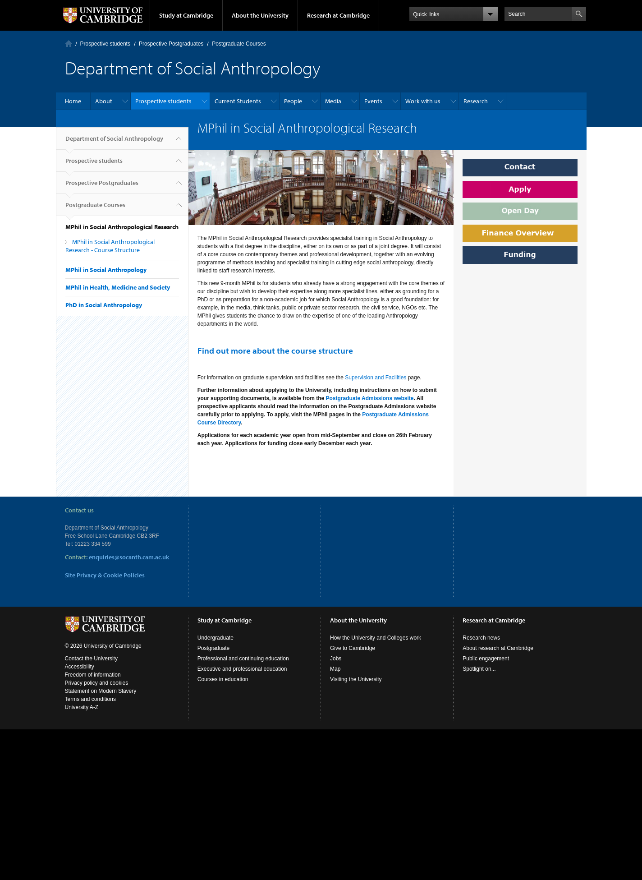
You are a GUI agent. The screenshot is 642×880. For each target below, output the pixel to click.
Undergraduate (215, 638)
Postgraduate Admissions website (369, 398)
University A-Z (82, 707)
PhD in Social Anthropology (103, 305)
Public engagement (486, 658)
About (103, 101)
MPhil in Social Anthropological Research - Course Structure (110, 246)
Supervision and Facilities (375, 377)
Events (373, 101)
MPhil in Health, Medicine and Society (117, 287)
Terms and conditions (90, 699)
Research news (481, 638)
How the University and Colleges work (375, 638)
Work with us (422, 101)
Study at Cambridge (186, 15)
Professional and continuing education (243, 658)
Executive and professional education (242, 669)
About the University (260, 15)
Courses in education (222, 679)
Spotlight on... (479, 669)
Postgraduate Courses (239, 44)
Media (333, 101)
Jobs (335, 658)
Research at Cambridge (338, 15)
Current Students (238, 101)
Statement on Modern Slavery (101, 691)
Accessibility (79, 666)
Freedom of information (93, 675)
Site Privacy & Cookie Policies (105, 575)
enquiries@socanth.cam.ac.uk (129, 557)
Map (335, 669)
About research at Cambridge (498, 648)
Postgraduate (213, 648)
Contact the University (91, 658)
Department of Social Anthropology (114, 142)
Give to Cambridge (352, 648)
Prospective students (105, 44)
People (293, 101)
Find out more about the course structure (275, 350)
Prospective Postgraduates (171, 44)
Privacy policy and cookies (96, 683)
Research (475, 101)
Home (69, 43)
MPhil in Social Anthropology (106, 270)
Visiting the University (356, 679)
